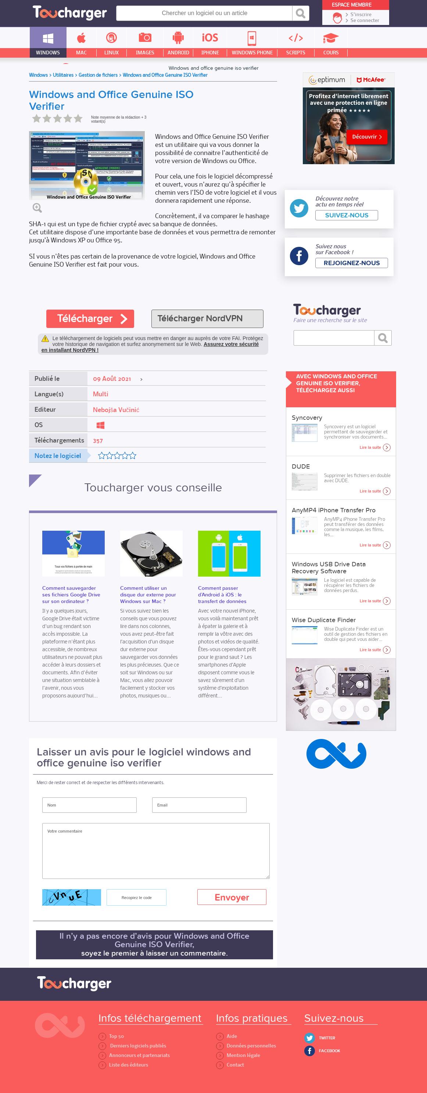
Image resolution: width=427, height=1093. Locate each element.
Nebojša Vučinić (116, 410)
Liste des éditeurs (123, 1064)
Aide (226, 1036)
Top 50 (111, 1036)
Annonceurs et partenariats (134, 1055)
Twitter (327, 1038)
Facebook (329, 1051)
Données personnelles (246, 1045)
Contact (230, 1064)
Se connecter (365, 21)
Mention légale (238, 1055)
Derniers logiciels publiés (132, 1045)
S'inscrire (361, 15)
